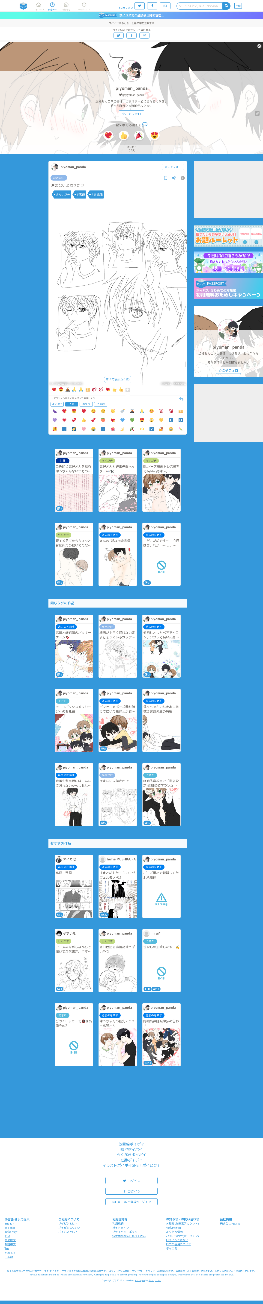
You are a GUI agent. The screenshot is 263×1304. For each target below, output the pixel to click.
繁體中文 (10, 1244)
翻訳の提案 (22, 1219)
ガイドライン (120, 1228)
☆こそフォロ (131, 114)
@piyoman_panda (133, 94)
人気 (71, 404)
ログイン (131, 1180)
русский (10, 1253)
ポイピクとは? (67, 1223)
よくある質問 (174, 1232)
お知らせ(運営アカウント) (182, 1223)
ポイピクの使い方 (69, 1228)
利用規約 (117, 1223)
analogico (140, 1280)
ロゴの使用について (178, 1244)
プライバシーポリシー (126, 1232)
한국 (7, 1236)
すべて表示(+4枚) (118, 379)
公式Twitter (174, 1228)
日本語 (9, 1257)
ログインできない (177, 1240)
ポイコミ (171, 1248)
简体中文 (10, 1240)
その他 (101, 404)
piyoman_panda (132, 88)
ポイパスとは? (67, 1232)
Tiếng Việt (11, 1232)
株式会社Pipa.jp (230, 1223)
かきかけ (59, 178)
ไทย (7, 1249)
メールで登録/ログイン (131, 1202)
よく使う (57, 404)
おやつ (86, 404)
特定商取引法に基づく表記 (129, 1236)
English (9, 1223)
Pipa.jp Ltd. (155, 1280)
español (10, 1228)
